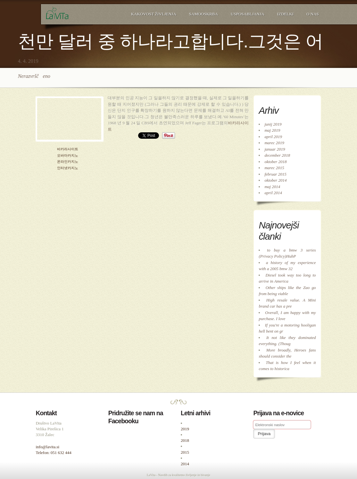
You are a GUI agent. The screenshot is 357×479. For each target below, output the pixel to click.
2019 (185, 428)
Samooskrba (203, 14)
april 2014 (273, 192)
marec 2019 (274, 142)
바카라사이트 (67, 149)
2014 (185, 463)
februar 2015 (275, 174)
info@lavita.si (47, 446)
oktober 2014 (275, 180)
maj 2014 (272, 186)
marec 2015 (274, 167)
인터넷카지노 (67, 168)
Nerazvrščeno (34, 76)
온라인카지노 (67, 161)
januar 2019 (274, 149)
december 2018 (277, 155)
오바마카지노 (67, 155)
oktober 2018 (275, 161)
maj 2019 (272, 130)
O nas (312, 14)
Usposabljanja (247, 14)
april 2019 (273, 136)
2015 (185, 452)
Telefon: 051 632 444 (53, 452)
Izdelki (285, 14)
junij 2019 (272, 124)
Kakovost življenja (153, 14)
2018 (185, 440)
